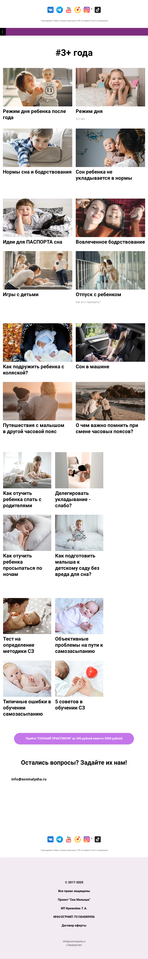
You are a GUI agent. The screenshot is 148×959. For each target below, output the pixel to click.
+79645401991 (74, 945)
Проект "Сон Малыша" (74, 899)
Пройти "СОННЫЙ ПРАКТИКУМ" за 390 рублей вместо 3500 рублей (74, 738)
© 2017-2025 (74, 882)
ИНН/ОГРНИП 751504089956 (74, 917)
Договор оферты (74, 925)
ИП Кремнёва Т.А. (74, 908)
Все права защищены (74, 891)
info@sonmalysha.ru (74, 941)
